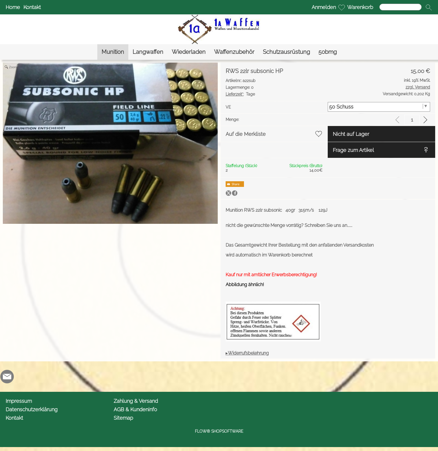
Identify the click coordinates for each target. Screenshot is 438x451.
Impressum (19, 401)
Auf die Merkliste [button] (246, 134)
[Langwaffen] (148, 52)
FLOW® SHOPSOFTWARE (219, 431)
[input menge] (412, 120)
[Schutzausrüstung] (286, 52)
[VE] (379, 106)
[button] (428, 7)
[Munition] (112, 52)
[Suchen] (400, 7)
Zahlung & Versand (136, 401)
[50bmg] (327, 52)
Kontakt (32, 7)
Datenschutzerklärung (32, 409)
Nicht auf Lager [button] (351, 134)
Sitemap (123, 418)
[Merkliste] (341, 7)
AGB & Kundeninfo (135, 409)
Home (13, 7)
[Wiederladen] (189, 52)
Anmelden (324, 7)
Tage (240, 94)
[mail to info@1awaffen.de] (7, 377)
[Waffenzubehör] (234, 52)
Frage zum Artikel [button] (353, 150)
